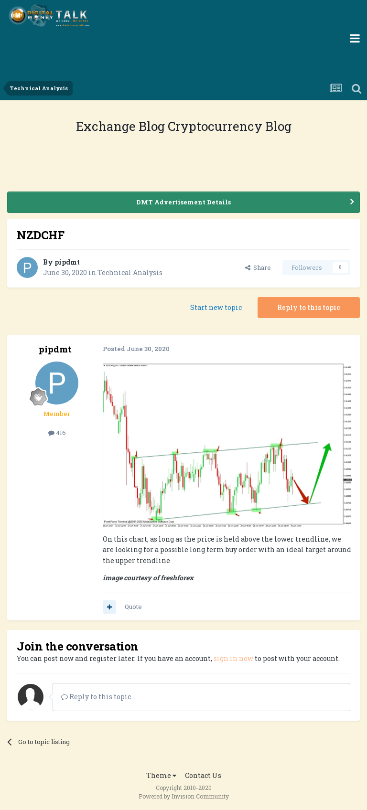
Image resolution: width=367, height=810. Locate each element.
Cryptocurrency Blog (229, 126)
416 (57, 432)
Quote (133, 606)
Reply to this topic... (98, 696)
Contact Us (203, 775)
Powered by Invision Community (184, 796)
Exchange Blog (122, 126)
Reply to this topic (308, 307)
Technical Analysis (129, 272)
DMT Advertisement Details (183, 202)
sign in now (233, 658)
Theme (161, 775)
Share (258, 267)
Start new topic (216, 307)
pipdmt (67, 261)
